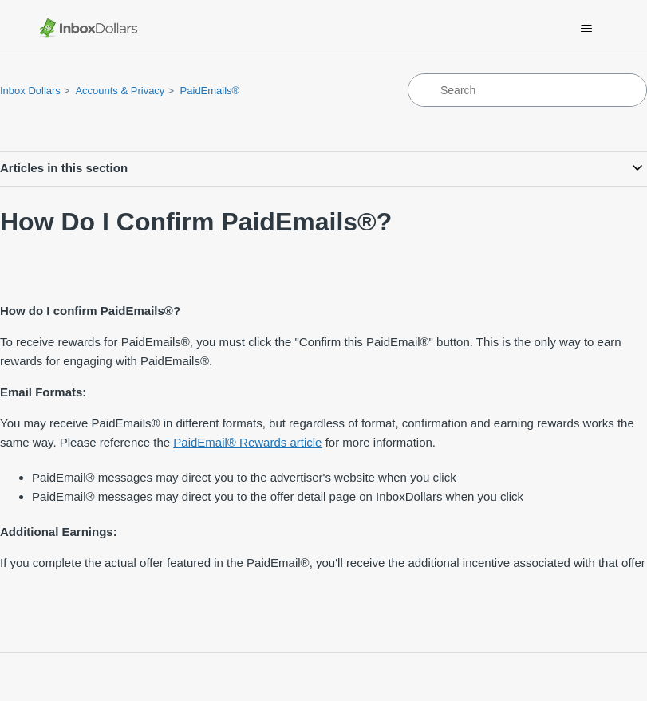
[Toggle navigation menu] (586, 28)
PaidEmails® (210, 90)
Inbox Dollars (30, 90)
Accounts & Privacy (119, 90)
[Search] (527, 90)
